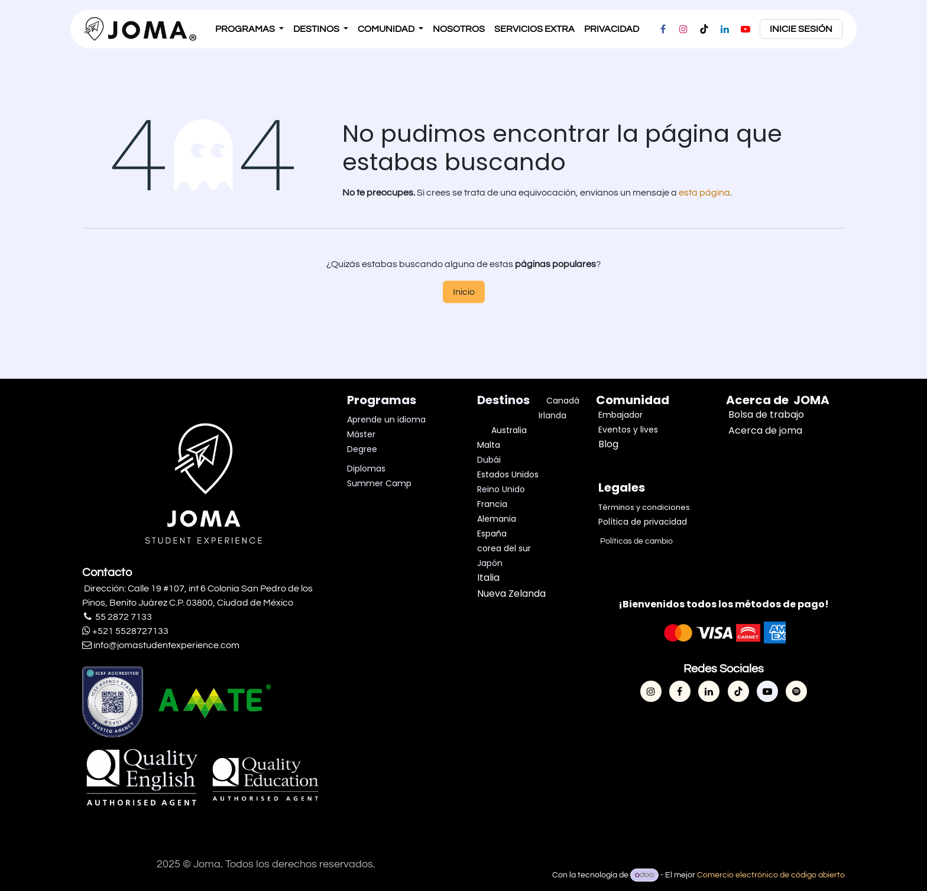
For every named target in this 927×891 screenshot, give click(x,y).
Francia (492, 504)
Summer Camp (379, 483)
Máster (361, 434)
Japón (490, 563)
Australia (509, 430)
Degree (362, 449)
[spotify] (796, 691)
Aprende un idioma (386, 419)
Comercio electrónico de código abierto (771, 875)
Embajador (620, 415)
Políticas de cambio (635, 541)
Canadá (562, 401)
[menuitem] (249, 29)
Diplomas (366, 468)
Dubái (490, 460)
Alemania (496, 519)
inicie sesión (801, 29)
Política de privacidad (642, 522)
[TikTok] (704, 28)
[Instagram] (683, 28)
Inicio (464, 292)
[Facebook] (662, 28)
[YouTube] (745, 28)
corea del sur (504, 548)
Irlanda (552, 415)
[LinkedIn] (724, 28)
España (492, 533)
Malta (490, 445)
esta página (704, 192)
